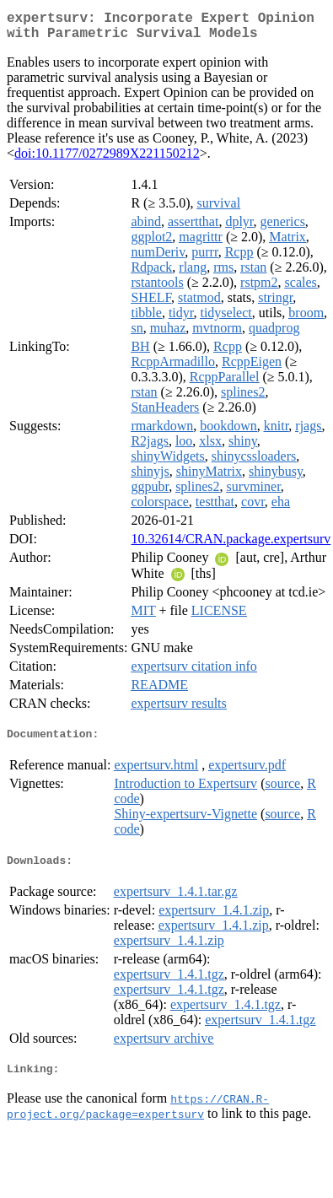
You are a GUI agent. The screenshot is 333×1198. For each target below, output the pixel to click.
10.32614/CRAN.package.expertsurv (230, 545)
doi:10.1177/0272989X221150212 (107, 160)
